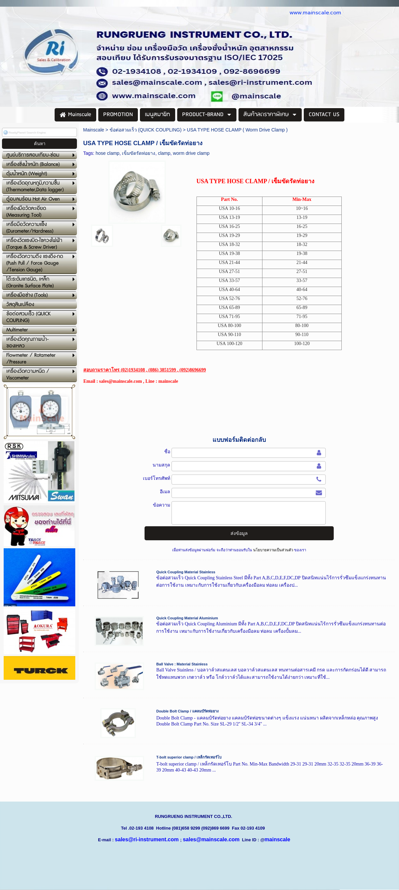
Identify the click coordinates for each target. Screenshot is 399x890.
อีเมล (165, 491)
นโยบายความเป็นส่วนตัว (273, 550)
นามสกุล (161, 465)
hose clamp (108, 153)
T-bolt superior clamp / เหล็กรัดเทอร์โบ (188, 757)
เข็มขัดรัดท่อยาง (138, 153)
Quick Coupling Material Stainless (185, 572)
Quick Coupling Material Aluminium (187, 618)
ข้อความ (161, 505)
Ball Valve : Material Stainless (181, 664)
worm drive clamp (191, 153)
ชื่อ (167, 451)
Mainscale (93, 129)
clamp (164, 153)
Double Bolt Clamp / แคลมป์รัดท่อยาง (187, 711)
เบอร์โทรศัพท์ (156, 478)
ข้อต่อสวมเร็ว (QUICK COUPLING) (146, 129)
